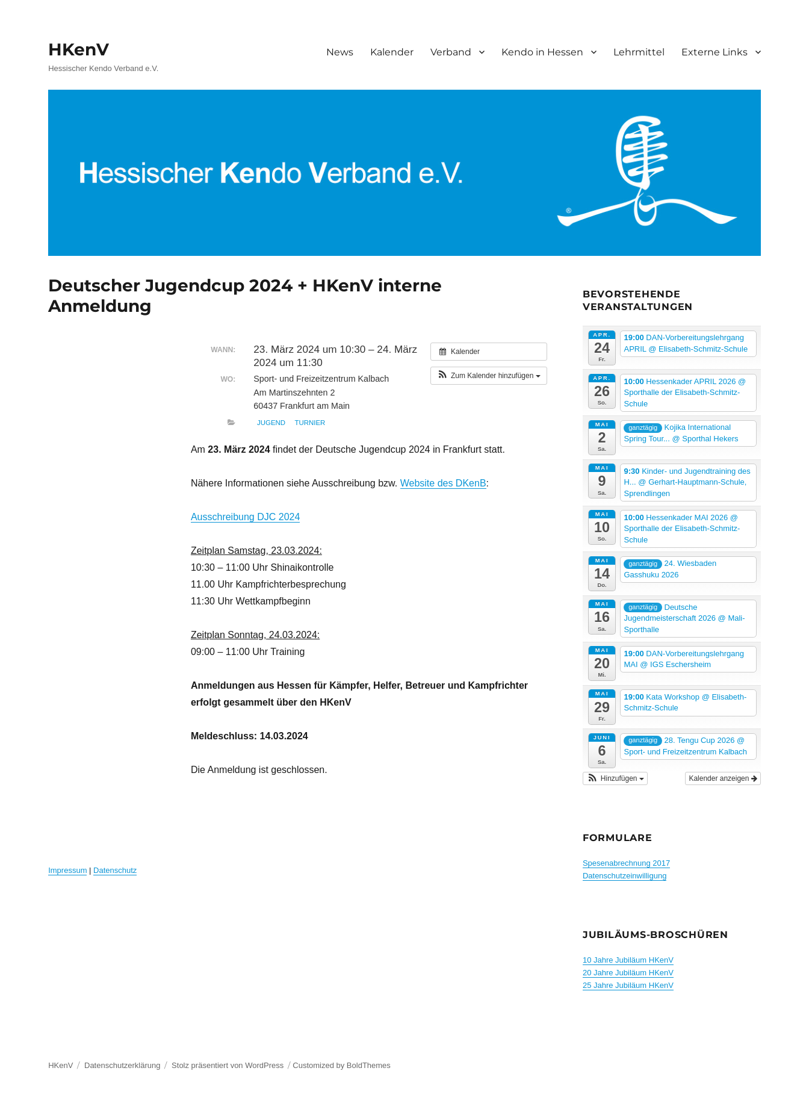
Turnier (310, 422)
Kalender (392, 52)
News (339, 52)
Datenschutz (115, 870)
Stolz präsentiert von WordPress (228, 1065)
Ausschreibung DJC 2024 (245, 517)
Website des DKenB (443, 483)
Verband (450, 52)
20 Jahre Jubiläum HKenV (628, 972)
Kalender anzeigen (723, 778)
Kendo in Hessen (542, 52)
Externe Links (714, 52)
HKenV (78, 49)
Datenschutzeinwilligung (624, 875)
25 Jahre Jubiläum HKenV (628, 985)
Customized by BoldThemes (342, 1065)
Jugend (271, 422)
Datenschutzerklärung (122, 1065)
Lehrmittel (639, 52)
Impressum (67, 870)
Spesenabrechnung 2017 (626, 863)
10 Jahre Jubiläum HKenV (628, 959)
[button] (489, 375)
